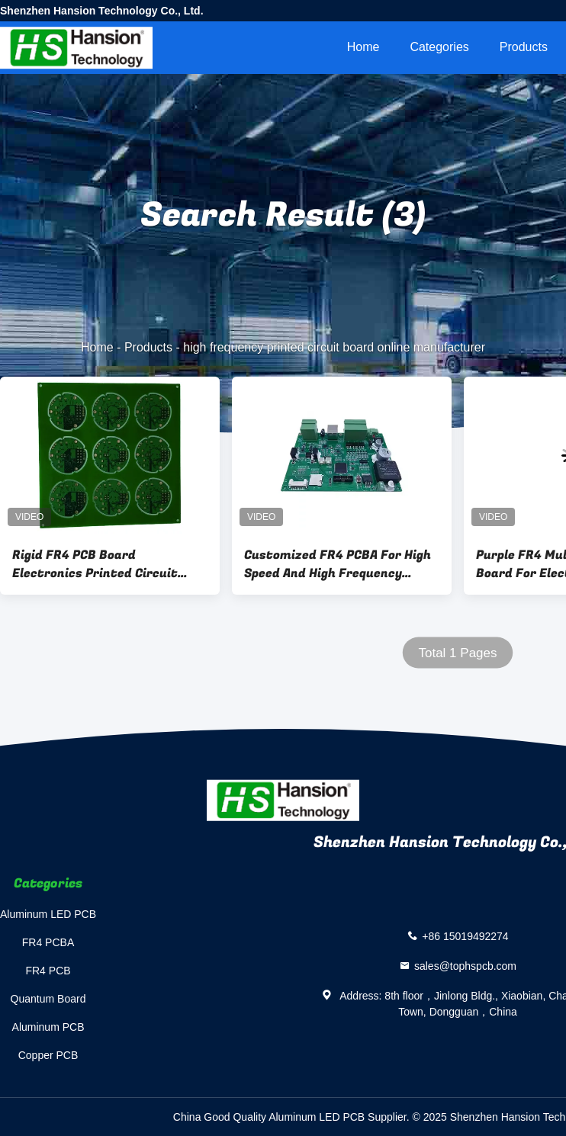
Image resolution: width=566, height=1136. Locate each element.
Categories (439, 46)
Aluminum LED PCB (48, 914)
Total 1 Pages (457, 653)
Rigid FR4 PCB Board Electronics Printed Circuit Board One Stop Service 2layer (104, 564)
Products (524, 46)
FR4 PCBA (48, 942)
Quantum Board (48, 999)
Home (363, 46)
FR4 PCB (47, 970)
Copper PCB (48, 1055)
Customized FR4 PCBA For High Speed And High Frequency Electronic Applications (337, 564)
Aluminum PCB (48, 1027)
